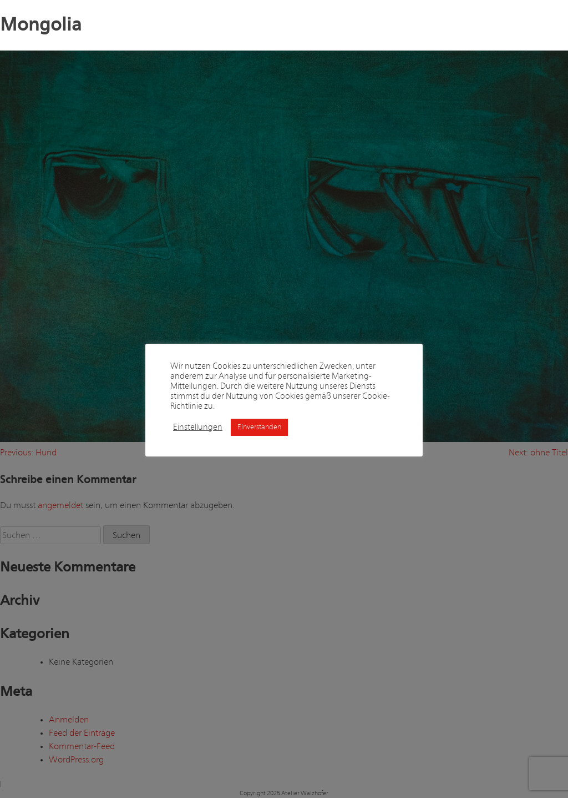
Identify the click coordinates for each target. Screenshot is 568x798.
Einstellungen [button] (197, 427)
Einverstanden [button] (259, 427)
